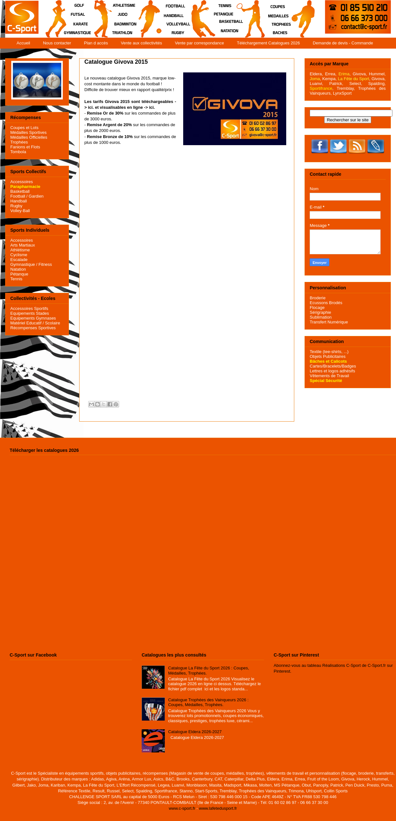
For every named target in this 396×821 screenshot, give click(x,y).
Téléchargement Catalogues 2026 (268, 43)
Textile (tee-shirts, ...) (329, 351)
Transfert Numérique (329, 322)
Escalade (18, 259)
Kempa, (329, 78)
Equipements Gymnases (33, 318)
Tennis (16, 278)
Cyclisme (18, 254)
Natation (18, 269)
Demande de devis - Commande (343, 43)
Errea (330, 73)
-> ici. (149, 107)
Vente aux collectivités (141, 43)
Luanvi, (316, 83)
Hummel (376, 73)
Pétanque (19, 274)
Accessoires (21, 181)
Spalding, (377, 83)
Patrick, (336, 83)
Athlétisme (20, 249)
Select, (355, 83)
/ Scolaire (51, 323)
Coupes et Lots (24, 127)
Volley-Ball (20, 210)
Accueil (23, 43)
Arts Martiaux (22, 245)
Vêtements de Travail (329, 375)
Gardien (36, 196)
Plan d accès (96, 43)
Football (17, 196)
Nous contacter (57, 43)
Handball (18, 201)
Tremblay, (346, 88)
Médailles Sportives (28, 132)
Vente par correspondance (199, 43)
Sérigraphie (320, 312)
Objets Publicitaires (327, 356)
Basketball (20, 191)
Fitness (45, 264)
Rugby (16, 205)
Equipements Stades (29, 313)
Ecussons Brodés (326, 302)
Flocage (317, 307)
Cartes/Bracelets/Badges (333, 366)
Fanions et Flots (25, 147)
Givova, (360, 73)
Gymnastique (22, 264)
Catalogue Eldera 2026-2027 (195, 731)
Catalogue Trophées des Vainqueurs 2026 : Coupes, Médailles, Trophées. (208, 702)
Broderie (317, 297)
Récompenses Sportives (33, 327)
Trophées (19, 142)
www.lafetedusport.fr (218, 808)
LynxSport (342, 93)
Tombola (18, 151)
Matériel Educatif (26, 323)
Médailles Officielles (28, 137)
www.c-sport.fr (182, 808)
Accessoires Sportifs (29, 308)
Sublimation (321, 317)
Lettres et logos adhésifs (332, 371)
